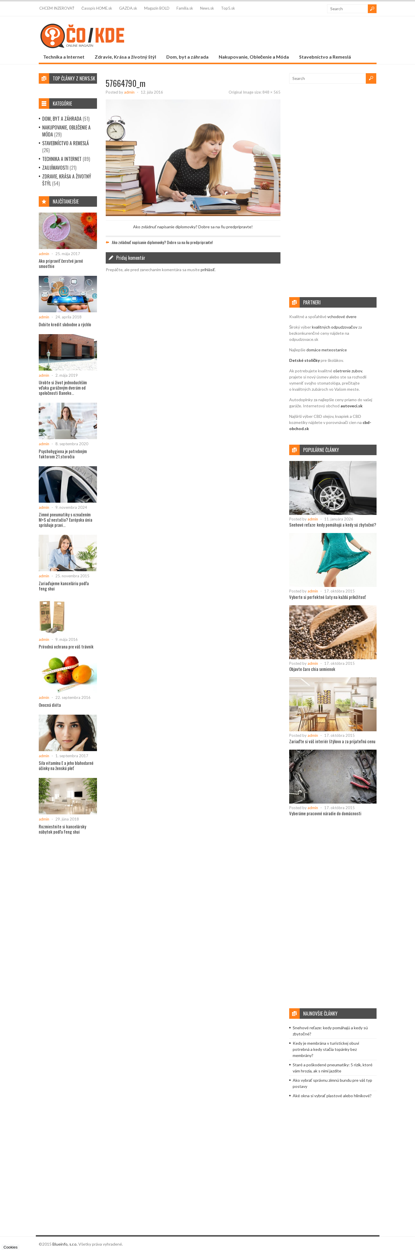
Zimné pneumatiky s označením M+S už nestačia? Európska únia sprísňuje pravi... (65, 519)
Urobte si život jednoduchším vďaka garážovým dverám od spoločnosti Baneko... (63, 387)
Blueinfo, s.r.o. (64, 1244)
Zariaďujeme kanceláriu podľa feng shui (64, 586)
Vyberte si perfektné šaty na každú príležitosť (327, 597)
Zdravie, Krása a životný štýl (125, 56)
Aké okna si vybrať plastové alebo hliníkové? (332, 1095)
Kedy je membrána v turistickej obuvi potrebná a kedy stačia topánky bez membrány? (326, 1049)
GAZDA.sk (128, 8)
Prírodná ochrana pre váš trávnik (66, 646)
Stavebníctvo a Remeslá (325, 56)
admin (129, 92)
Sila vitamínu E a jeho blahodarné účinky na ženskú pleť (66, 765)
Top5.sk (228, 8)
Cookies (10, 1247)
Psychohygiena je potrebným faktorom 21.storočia (63, 454)
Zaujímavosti (55, 167)
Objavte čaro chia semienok (312, 669)
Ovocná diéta (50, 705)
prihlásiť (208, 269)
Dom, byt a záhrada (187, 56)
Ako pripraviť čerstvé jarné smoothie (61, 263)
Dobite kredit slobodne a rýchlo (65, 324)
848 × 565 (271, 92)
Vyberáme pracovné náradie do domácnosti (325, 813)
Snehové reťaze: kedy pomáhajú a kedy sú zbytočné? (332, 524)
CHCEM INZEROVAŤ (57, 8)
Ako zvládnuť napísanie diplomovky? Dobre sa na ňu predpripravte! (193, 226)
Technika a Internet (63, 56)
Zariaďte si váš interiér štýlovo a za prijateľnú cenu (332, 741)
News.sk (207, 8)
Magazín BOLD (156, 8)
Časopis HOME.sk (96, 8)
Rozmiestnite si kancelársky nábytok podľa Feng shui (62, 829)
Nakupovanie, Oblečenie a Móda (254, 56)
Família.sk (184, 8)
